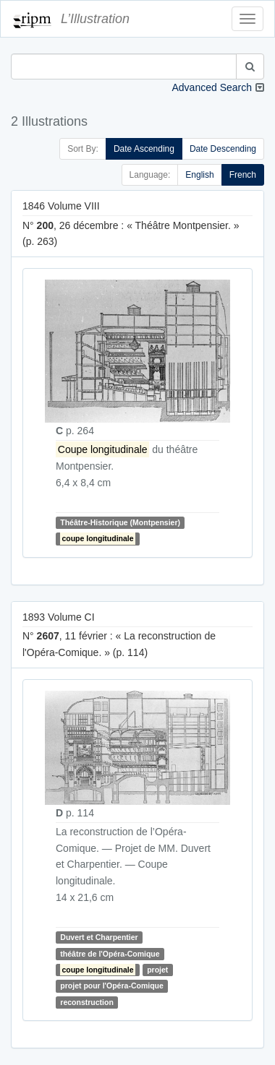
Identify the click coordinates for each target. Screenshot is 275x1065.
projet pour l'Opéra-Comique (112, 985)
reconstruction (87, 1002)
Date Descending (223, 149)
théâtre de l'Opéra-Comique (109, 953)
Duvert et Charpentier (99, 937)
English (199, 175)
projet (157, 969)
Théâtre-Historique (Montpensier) (120, 522)
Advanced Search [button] (212, 87)
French (242, 175)
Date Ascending (144, 149)
